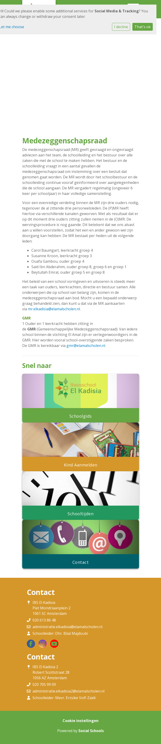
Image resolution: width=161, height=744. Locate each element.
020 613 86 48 (44, 620)
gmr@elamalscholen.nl (85, 345)
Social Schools (91, 730)
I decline (121, 26)
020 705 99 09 (44, 684)
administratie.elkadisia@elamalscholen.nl (67, 626)
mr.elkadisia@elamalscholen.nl (54, 308)
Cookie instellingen (80, 720)
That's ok (142, 26)
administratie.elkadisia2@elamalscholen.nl (68, 691)
